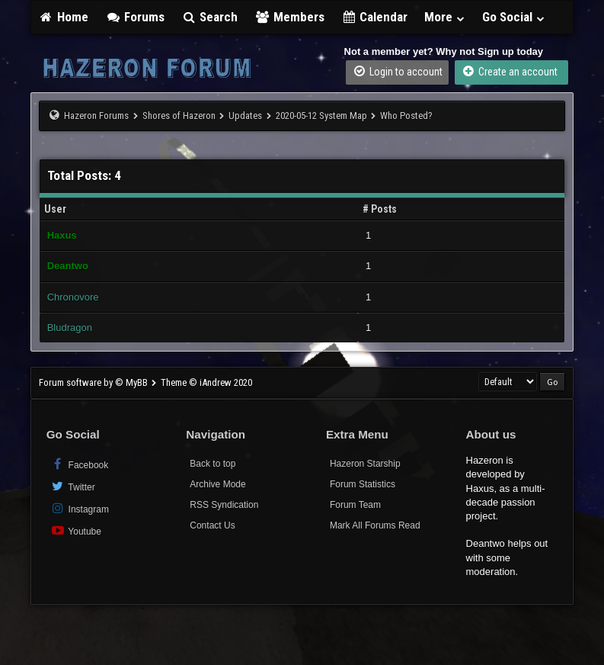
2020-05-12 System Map (321, 115)
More (444, 16)
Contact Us (212, 525)
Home (64, 16)
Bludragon (69, 327)
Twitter (72, 486)
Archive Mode (217, 484)
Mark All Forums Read (375, 525)
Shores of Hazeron (179, 115)
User (55, 209)
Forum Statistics (362, 484)
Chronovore (73, 297)
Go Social (513, 16)
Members (289, 16)
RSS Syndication (224, 505)
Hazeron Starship (365, 463)
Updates (245, 115)
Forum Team (355, 505)
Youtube (75, 530)
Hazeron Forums (96, 115)
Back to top (212, 463)
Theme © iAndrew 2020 (206, 382)
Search (209, 16)
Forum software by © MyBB (94, 382)
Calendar (374, 16)
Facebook (79, 464)
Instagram (79, 508)
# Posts (380, 209)
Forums (135, 16)
